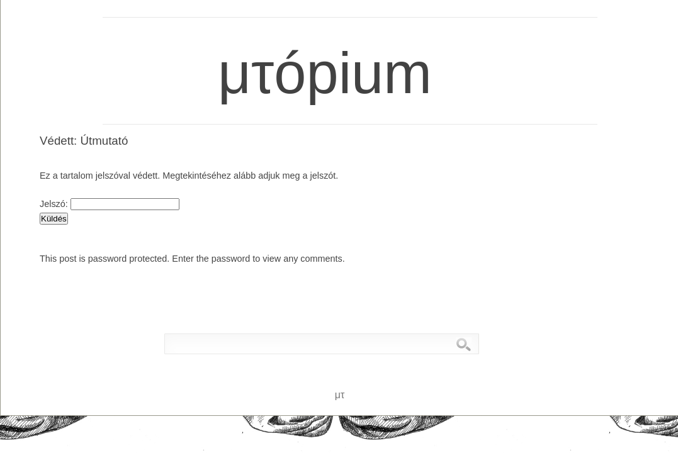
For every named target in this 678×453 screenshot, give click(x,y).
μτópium (311, 42)
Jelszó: (109, 204)
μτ (76, 19)
